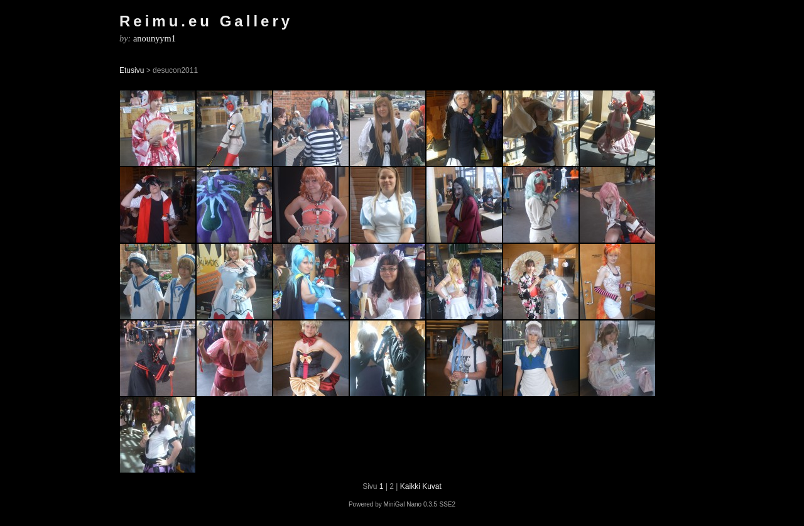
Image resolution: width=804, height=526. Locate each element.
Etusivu (131, 70)
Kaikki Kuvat (421, 486)
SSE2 (447, 504)
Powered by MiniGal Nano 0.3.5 (393, 504)
